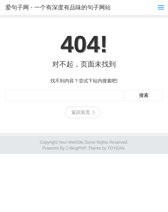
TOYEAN (116, 148)
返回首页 (80, 112)
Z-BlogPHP (76, 148)
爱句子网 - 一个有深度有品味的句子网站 (58, 7)
